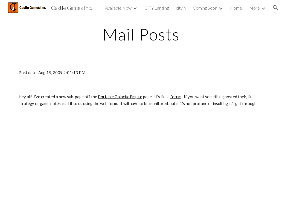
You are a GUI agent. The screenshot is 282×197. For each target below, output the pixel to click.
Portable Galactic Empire (120, 96)
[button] (275, 7)
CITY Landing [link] (156, 7)
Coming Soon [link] (205, 7)
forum (175, 96)
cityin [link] (181, 7)
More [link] (254, 7)
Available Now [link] (118, 7)
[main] (141, 34)
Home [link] (236, 7)
